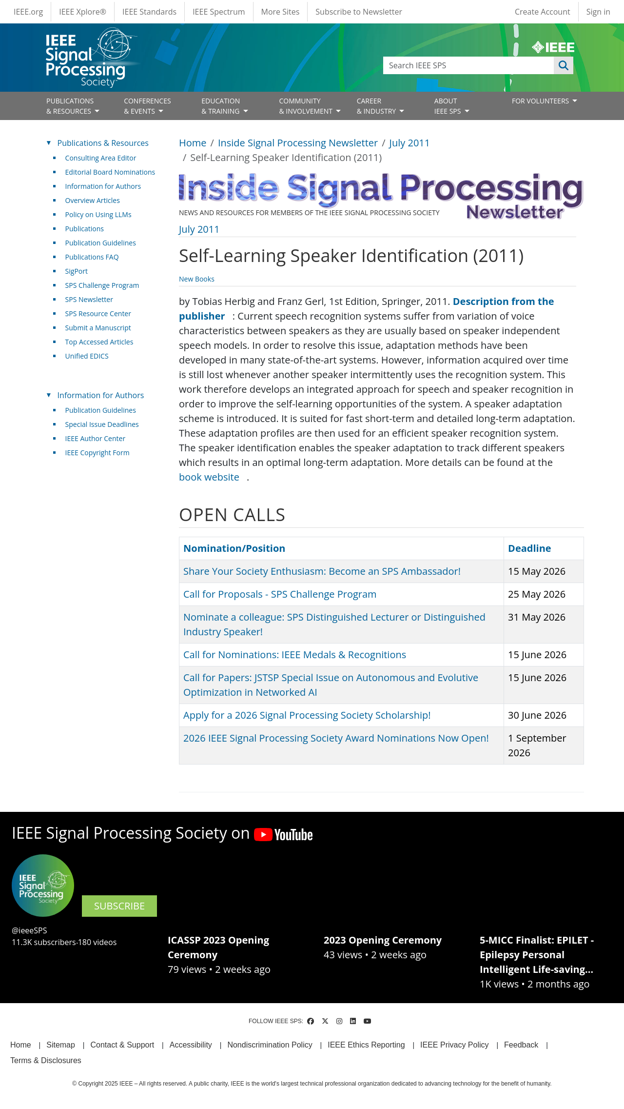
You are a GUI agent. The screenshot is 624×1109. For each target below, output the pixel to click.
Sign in (598, 11)
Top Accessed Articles (99, 341)
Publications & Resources (103, 143)
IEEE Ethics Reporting (366, 1045)
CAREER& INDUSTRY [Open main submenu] (377, 106)
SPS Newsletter (89, 299)
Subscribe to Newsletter (358, 11)
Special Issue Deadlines (102, 424)
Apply (563, 65)
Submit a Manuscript (98, 327)
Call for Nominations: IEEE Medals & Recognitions (294, 654)
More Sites (280, 11)
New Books (196, 278)
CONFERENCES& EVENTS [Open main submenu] (147, 106)
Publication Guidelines (100, 242)
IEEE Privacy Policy (454, 1045)
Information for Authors (103, 186)
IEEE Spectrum (219, 11)
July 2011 (410, 142)
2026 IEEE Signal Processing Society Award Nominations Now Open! (336, 738)
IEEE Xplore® (82, 11)
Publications (84, 228)
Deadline (529, 548)
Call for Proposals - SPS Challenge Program (280, 594)
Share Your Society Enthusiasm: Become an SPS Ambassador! (322, 571)
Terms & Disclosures (45, 1060)
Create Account (542, 11)
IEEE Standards (149, 11)
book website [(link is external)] (213, 477)
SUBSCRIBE (119, 905)
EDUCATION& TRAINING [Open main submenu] (221, 106)
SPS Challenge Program (102, 285)
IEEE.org (28, 11)
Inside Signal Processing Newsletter (298, 142)
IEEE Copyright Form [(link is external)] (101, 452)
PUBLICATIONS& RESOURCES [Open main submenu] (70, 106)
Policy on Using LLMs (98, 214)
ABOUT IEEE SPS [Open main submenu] (448, 106)
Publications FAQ (92, 257)
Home (193, 142)
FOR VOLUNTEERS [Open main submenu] (541, 100)
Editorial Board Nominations (110, 172)
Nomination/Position (234, 548)
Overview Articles (92, 200)
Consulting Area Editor (100, 157)
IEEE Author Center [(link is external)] (99, 438)
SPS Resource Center (98, 313)
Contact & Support (122, 1045)
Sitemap (60, 1045)
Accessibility (191, 1045)
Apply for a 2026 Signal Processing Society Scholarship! (306, 715)
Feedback (521, 1045)
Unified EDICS (87, 356)
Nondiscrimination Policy (269, 1045)
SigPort (76, 271)
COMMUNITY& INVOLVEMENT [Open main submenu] (306, 106)
